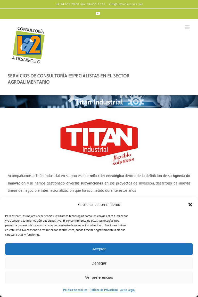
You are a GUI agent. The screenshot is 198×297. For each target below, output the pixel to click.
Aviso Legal (127, 290)
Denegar (99, 263)
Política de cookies (75, 290)
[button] (190, 204)
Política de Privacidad (104, 290)
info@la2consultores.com (126, 4)
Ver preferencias (99, 277)
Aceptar (99, 249)
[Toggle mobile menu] (187, 27)
